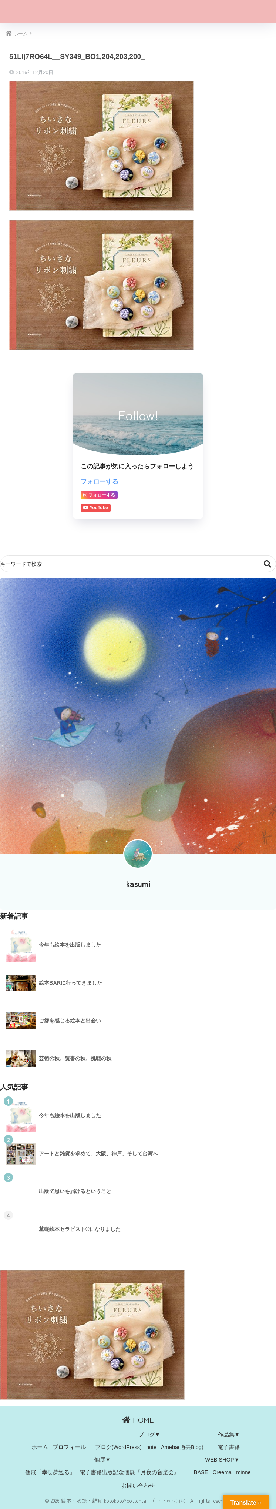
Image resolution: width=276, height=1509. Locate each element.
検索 (267, 564)
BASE (201, 1472)
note (151, 1447)
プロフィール (69, 1447)
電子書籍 (229, 1447)
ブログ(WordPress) (118, 1447)
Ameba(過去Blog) (182, 1447)
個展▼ (102, 1460)
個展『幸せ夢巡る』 (50, 1472)
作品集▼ (229, 1435)
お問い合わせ (138, 1486)
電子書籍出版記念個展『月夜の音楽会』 (129, 1472)
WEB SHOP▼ (222, 1460)
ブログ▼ (149, 1435)
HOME (138, 1420)
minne (243, 1472)
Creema (222, 1472)
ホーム (39, 1447)
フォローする (99, 481)
